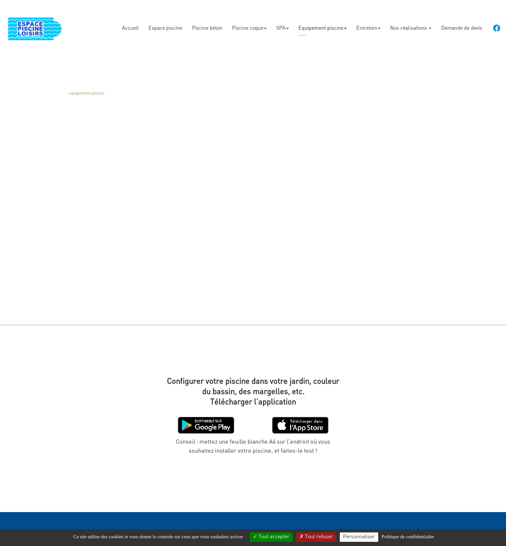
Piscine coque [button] (249, 25)
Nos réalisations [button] (410, 25)
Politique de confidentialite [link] (407, 536)
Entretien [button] (368, 25)
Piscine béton (207, 25)
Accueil (130, 25)
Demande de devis (461, 25)
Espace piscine (165, 25)
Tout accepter (271, 537)
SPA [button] (282, 25)
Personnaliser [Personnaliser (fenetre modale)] (359, 537)
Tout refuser (316, 537)
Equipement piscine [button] (323, 25)
